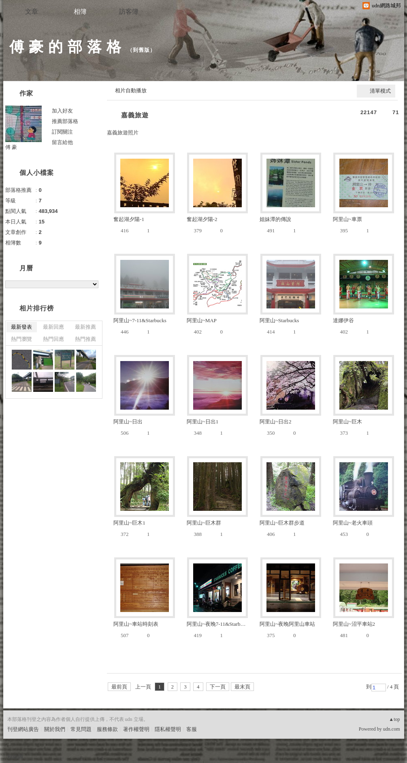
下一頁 (218, 687)
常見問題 (81, 729)
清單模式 (380, 91)
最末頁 (242, 687)
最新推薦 (85, 327)
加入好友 (62, 111)
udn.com (391, 729)
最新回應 (53, 327)
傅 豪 (11, 147)
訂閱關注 (62, 132)
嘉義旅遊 (135, 115)
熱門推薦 (85, 339)
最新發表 (21, 327)
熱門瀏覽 (21, 339)
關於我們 (54, 729)
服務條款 (107, 729)
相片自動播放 (131, 90)
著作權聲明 (136, 729)
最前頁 (119, 687)
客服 (191, 729)
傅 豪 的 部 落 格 (65, 46)
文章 (31, 11)
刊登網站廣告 (23, 729)
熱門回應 (53, 339)
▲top (394, 719)
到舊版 (141, 50)
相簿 (80, 11)
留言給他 (62, 142)
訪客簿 (129, 11)
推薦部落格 (65, 121)
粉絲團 (15, 757)
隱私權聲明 (168, 729)
